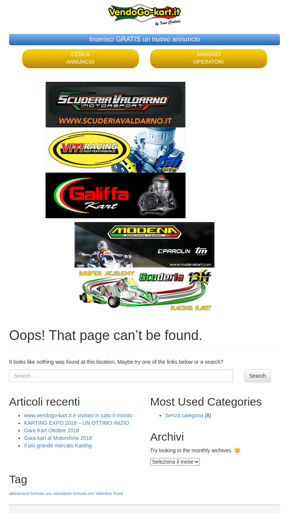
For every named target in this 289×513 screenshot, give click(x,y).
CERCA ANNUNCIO (80, 58)
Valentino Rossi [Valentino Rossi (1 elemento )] (109, 493)
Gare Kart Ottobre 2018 (51, 430)
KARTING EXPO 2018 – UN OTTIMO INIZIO (76, 423)
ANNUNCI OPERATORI (208, 58)
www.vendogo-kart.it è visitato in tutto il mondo (78, 415)
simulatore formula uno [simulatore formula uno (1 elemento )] (73, 493)
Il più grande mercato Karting (58, 446)
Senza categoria (184, 415)
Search (257, 376)
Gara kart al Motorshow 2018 (58, 438)
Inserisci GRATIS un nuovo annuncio (144, 39)
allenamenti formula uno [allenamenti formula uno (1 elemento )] (30, 493)
